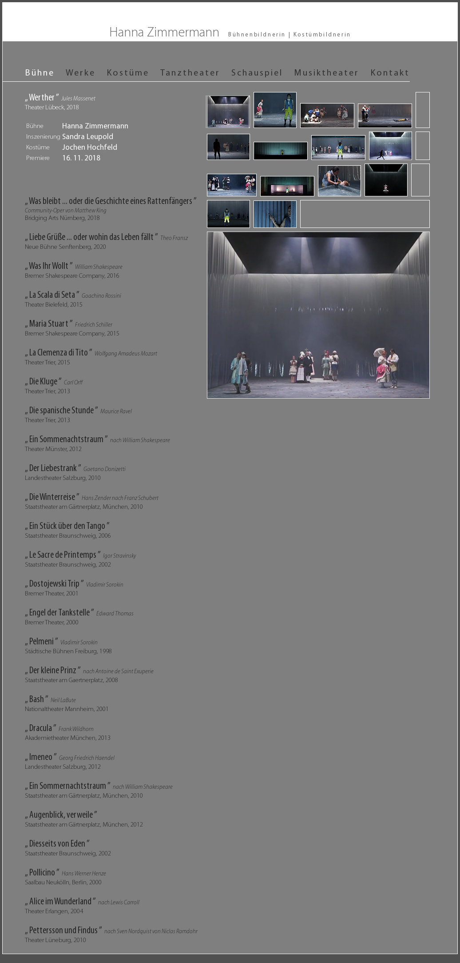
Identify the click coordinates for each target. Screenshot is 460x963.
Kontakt (390, 73)
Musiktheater (326, 73)
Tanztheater (190, 73)
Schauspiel (257, 73)
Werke (80, 73)
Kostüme (128, 73)
